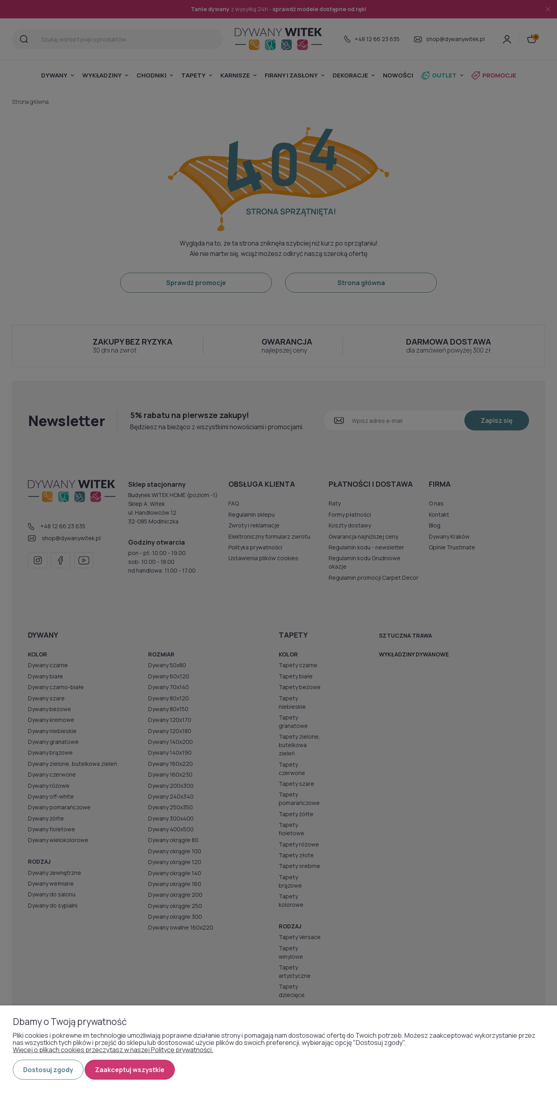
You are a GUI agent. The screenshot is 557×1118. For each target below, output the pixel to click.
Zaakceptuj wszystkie (130, 1069)
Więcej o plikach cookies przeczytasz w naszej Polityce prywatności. (113, 1049)
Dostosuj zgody (48, 1069)
